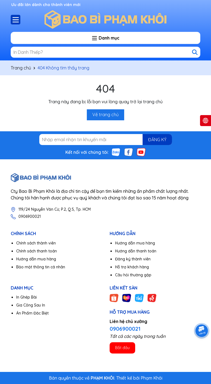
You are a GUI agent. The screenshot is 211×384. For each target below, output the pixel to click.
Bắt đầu (122, 347)
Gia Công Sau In (30, 305)
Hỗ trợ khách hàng (132, 267)
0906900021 (29, 216)
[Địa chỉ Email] (105, 139)
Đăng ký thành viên (133, 259)
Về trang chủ (105, 114)
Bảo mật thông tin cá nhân (40, 267)
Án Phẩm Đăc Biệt (32, 313)
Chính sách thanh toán (36, 251)
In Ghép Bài (26, 297)
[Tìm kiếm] (195, 52)
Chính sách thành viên (36, 243)
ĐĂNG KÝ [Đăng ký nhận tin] (157, 139)
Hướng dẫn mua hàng (36, 259)
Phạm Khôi (151, 378)
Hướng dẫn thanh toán (135, 251)
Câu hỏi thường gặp (133, 274)
